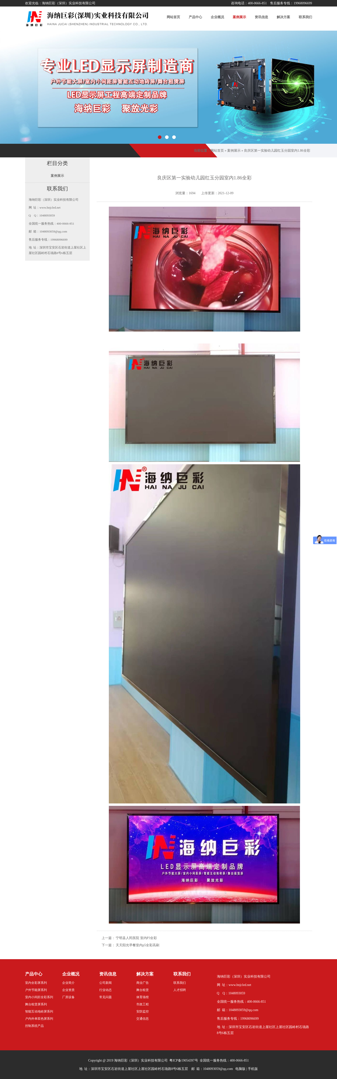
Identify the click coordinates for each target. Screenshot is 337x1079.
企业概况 (70, 974)
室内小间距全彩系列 (39, 997)
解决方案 (145, 974)
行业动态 (105, 990)
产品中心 (33, 974)
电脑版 (240, 1069)
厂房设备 (68, 997)
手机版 (253, 1069)
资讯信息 (107, 974)
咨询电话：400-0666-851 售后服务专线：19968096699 (271, 3)
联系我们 (182, 974)
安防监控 (142, 1011)
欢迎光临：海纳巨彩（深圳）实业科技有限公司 (60, 3)
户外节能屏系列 (36, 990)
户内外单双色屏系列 (39, 1018)
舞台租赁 (142, 990)
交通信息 (142, 1018)
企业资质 (68, 990)
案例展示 (234, 150)
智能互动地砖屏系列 (39, 1011)
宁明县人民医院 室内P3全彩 (136, 938)
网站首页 (217, 150)
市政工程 (142, 1004)
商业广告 (142, 983)
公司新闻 (105, 983)
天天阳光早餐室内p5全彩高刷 (137, 945)
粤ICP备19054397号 (183, 1060)
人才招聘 (179, 990)
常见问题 (105, 997)
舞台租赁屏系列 (36, 1004)
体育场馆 (142, 997)
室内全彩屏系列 (36, 983)
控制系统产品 (34, 1026)
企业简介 (68, 983)
